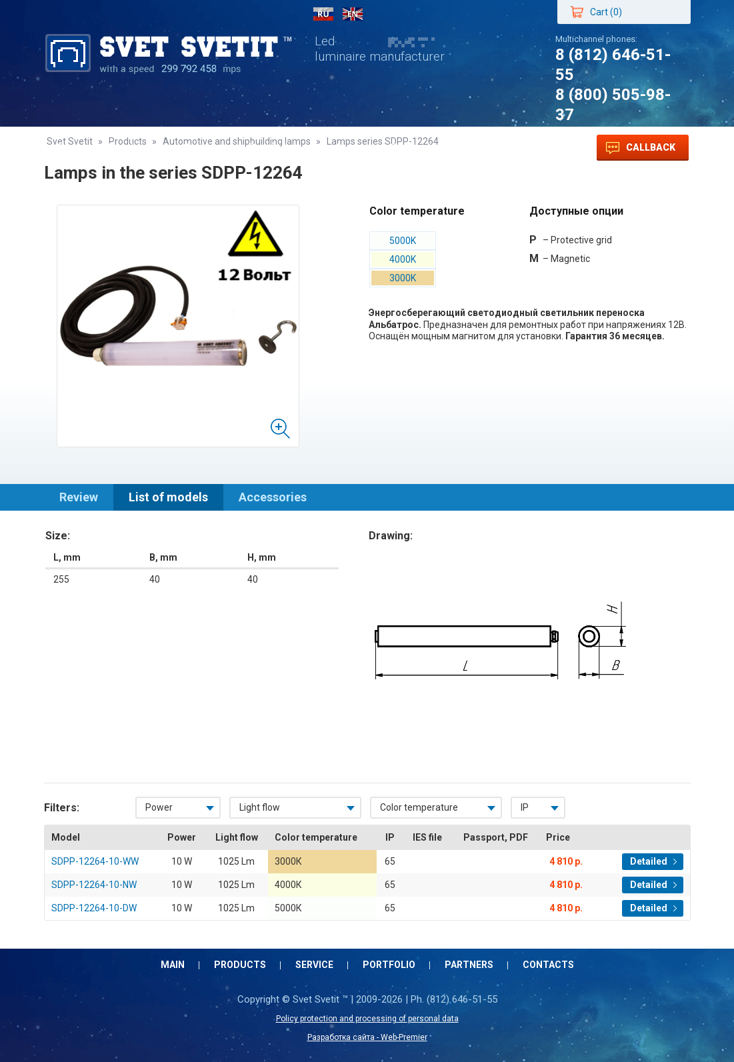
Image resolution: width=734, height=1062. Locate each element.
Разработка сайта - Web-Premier (367, 1037)
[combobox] (178, 808)
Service (203, 148)
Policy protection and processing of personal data (367, 1018)
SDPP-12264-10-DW (94, 908)
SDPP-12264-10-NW (94, 884)
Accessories (273, 497)
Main (70, 148)
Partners (341, 148)
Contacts (413, 148)
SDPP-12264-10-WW (95, 861)
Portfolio (270, 148)
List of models (168, 497)
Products (133, 148)
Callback (640, 148)
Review (78, 497)
